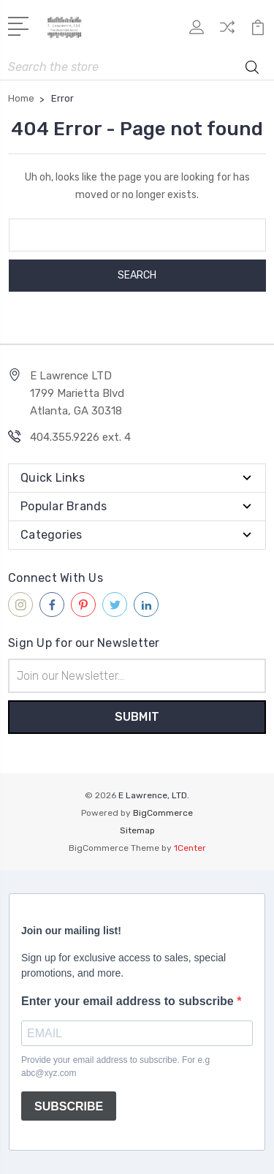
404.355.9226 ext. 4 (80, 437)
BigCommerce (163, 813)
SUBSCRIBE (68, 1106)
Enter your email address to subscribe (129, 1001)
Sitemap (137, 830)
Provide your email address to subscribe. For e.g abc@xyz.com (115, 1066)
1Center (190, 848)
